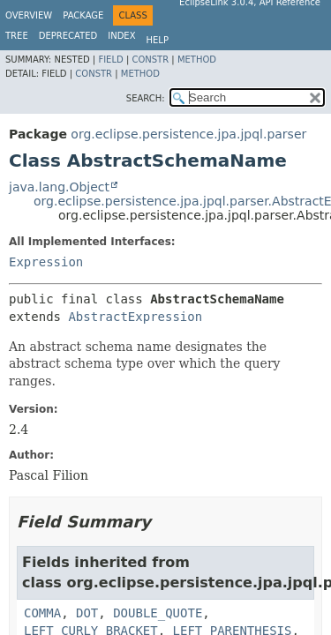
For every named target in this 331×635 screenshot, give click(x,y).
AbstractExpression (135, 317)
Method (196, 59)
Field (110, 59)
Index (121, 36)
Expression (46, 262)
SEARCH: (145, 98)
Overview (28, 15)
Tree (16, 36)
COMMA (42, 613)
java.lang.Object (59, 187)
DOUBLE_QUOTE (157, 613)
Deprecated (68, 36)
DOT (87, 613)
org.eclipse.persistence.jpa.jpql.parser (188, 134)
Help (158, 40)
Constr (150, 59)
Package (83, 15)
